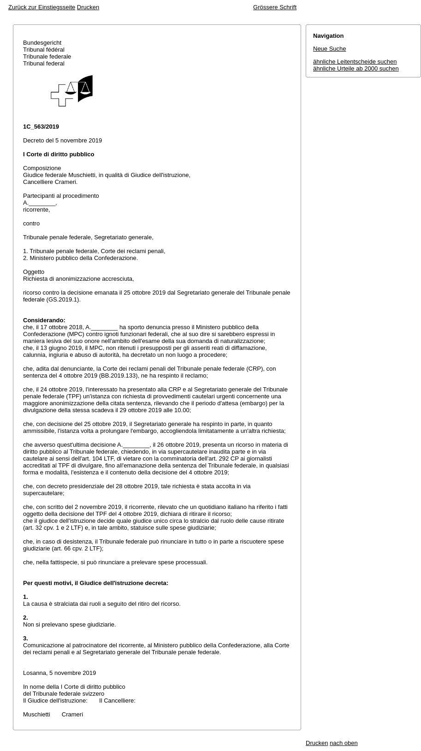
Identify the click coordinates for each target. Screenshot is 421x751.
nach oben (344, 742)
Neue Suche (329, 48)
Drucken (88, 7)
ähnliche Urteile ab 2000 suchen (356, 68)
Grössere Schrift (274, 7)
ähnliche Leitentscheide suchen (355, 61)
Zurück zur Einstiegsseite (41, 7)
